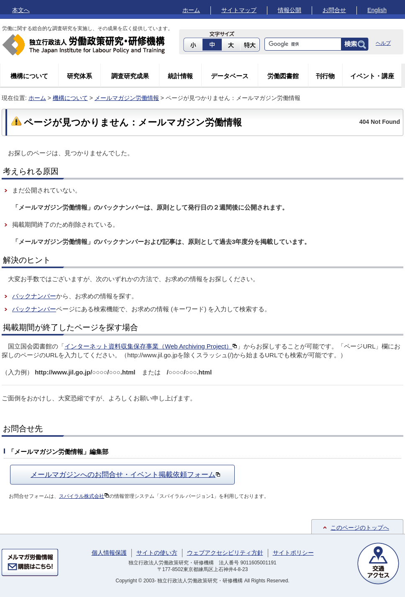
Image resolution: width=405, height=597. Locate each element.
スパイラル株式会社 (84, 496)
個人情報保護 (109, 552)
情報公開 (289, 10)
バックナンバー (34, 296)
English (377, 10)
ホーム (191, 10)
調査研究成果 (130, 75)
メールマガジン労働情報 (127, 98)
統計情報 (180, 75)
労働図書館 (283, 75)
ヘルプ (383, 43)
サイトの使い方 (156, 552)
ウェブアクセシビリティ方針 (225, 552)
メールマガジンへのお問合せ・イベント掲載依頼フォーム (125, 474)
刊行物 (325, 75)
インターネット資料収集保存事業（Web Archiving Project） (150, 346)
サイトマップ (238, 10)
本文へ (21, 10)
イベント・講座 (372, 75)
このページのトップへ (360, 527)
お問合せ (334, 10)
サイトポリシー (293, 552)
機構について (29, 75)
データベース (230, 75)
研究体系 (79, 75)
